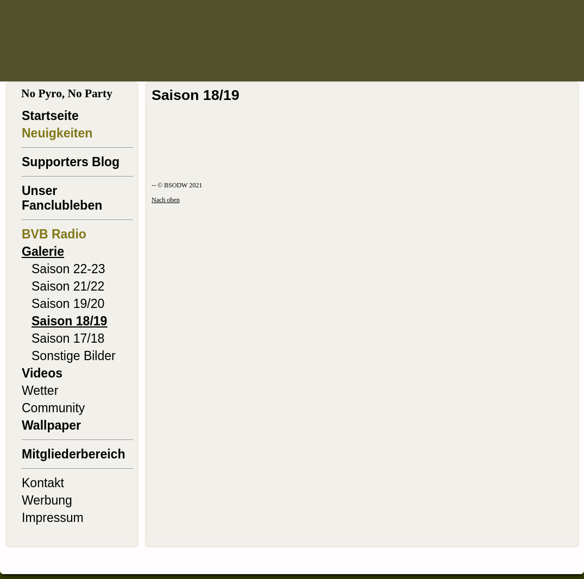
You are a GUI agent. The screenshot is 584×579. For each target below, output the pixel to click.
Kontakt (43, 483)
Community (53, 408)
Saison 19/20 (68, 304)
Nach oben (166, 200)
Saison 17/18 (68, 338)
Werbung (47, 500)
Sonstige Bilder (74, 356)
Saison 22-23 (68, 269)
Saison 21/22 (68, 286)
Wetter (40, 390)
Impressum (53, 518)
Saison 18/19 (69, 321)
